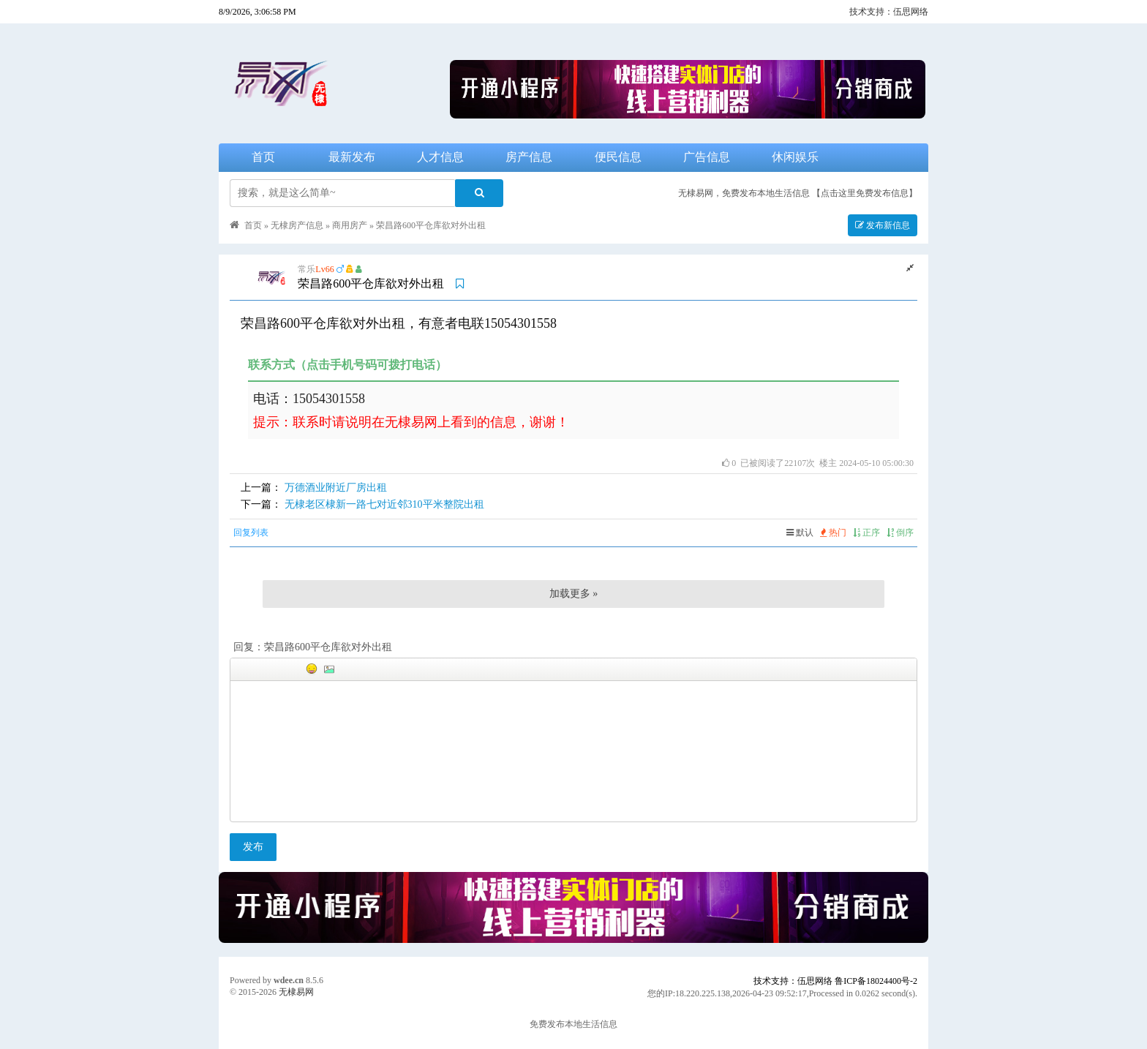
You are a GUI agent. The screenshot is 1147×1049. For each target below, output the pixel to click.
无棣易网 (296, 992)
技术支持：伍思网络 (888, 12)
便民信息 (618, 157)
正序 (866, 532)
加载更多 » (573, 593)
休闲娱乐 (795, 157)
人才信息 (440, 157)
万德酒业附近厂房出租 (336, 487)
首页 (263, 157)
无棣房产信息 (297, 225)
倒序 (900, 532)
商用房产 (349, 225)
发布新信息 (882, 225)
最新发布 (351, 157)
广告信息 (706, 157)
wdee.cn (289, 980)
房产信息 (528, 157)
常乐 (306, 269)
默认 (799, 532)
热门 (833, 532)
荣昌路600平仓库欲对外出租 (431, 225)
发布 (253, 846)
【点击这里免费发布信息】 (864, 193)
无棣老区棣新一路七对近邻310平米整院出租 (384, 504)
